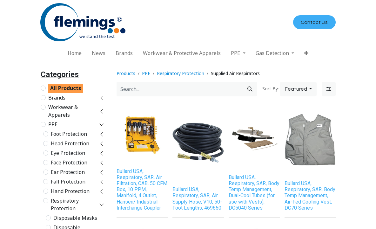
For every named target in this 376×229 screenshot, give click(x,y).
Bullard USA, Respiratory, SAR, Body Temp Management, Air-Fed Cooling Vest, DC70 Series (310, 195)
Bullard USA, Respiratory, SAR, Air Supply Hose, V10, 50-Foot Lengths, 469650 (197, 198)
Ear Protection (68, 172)
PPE (52, 124)
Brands (56, 97)
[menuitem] (75, 53)
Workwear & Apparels (63, 111)
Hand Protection (70, 191)
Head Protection (70, 143)
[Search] (250, 89)
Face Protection (69, 162)
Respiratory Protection (65, 204)
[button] (306, 53)
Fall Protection (68, 181)
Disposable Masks (75, 217)
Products (126, 73)
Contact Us (314, 22)
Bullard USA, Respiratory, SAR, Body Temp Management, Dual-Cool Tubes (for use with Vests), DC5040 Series (254, 192)
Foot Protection (69, 133)
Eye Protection (68, 152)
